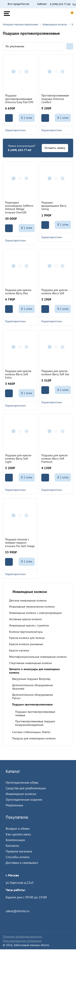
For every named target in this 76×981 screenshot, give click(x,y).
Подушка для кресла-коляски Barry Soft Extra (18, 374)
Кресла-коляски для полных (27, 638)
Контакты (12, 846)
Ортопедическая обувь (22, 782)
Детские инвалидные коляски (28, 600)
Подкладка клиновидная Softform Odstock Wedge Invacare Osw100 (19, 207)
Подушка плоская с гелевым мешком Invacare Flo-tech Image (20, 542)
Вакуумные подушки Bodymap (31, 679)
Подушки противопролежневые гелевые (35, 713)
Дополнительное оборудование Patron (32, 696)
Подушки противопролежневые (32, 704)
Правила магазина (19, 851)
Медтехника (14, 805)
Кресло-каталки (19, 650)
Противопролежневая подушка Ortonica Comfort (55, 99)
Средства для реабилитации (26, 788)
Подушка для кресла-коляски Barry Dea (18, 291)
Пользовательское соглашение (22, 941)
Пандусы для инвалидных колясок (34, 738)
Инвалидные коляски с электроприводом (35, 613)
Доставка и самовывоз (22, 863)
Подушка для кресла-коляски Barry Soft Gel (55, 372)
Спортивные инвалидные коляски (30, 663)
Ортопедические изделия (24, 799)
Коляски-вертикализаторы (26, 632)
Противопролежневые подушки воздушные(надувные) (35, 723)
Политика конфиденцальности (22, 936)
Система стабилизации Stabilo (31, 732)
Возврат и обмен (18, 828)
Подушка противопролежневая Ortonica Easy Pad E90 (19, 99)
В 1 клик (26, 118)
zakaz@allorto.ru (18, 911)
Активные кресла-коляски (25, 619)
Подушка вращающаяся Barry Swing (53, 206)
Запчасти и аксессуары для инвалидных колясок (34, 670)
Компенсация (15, 840)
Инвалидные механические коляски (32, 606)
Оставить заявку (55, 148)
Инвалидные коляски (21, 794)
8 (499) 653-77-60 (60, 4)
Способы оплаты (18, 857)
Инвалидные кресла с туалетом (29, 625)
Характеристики (20, 130)
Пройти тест (14, 904)
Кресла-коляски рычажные (26, 644)
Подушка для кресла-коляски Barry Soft (54, 291)
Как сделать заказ (18, 834)
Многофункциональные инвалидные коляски (38, 657)
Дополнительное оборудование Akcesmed (32, 686)
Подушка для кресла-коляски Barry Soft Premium (54, 458)
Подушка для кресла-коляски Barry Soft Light (18, 458)
